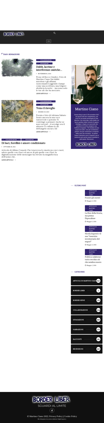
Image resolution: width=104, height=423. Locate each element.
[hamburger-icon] (48, 41)
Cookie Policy (70, 416)
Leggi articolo (43, 93)
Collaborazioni (45, 60)
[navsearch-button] (55, 33)
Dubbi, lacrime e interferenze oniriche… (49, 68)
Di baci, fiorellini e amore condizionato (23, 143)
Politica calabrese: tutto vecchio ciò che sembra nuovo (93, 259)
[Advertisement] (52, 15)
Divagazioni (44, 63)
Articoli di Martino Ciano (93, 193)
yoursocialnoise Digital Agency (57, 419)
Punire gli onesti (92, 198)
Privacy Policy (55, 416)
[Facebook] (52, 410)
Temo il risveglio (45, 108)
